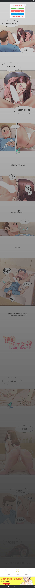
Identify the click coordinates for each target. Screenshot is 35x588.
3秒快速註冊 (17, 8)
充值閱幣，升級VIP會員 (17, 11)
